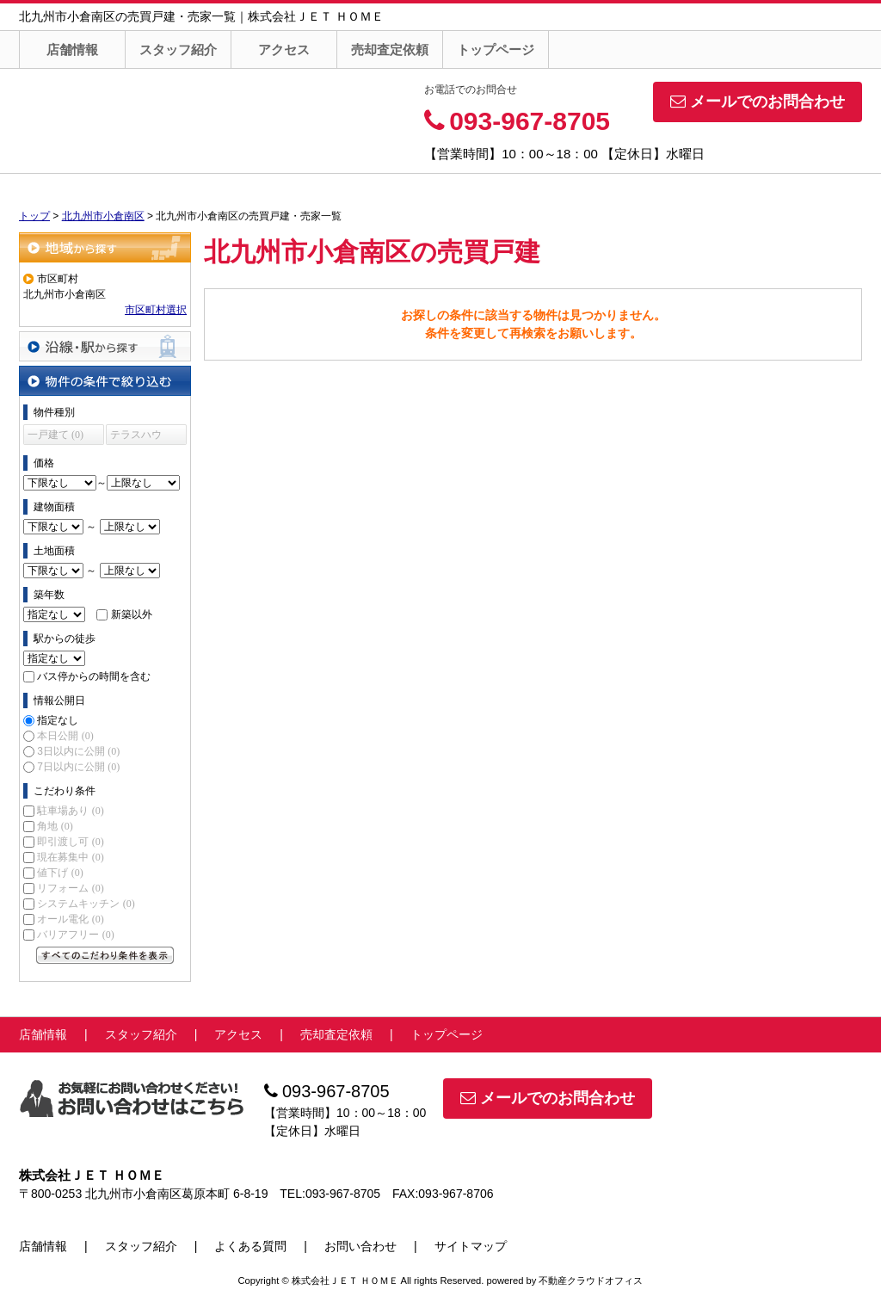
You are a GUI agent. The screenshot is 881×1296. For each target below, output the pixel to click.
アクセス (284, 49)
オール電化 (70, 919)
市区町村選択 (156, 310)
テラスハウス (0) (136, 437)
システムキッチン (85, 904)
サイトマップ (470, 1246)
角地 (54, 826)
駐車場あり (70, 811)
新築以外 (131, 614)
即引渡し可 (70, 842)
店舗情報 (72, 49)
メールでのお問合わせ (757, 101)
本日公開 (65, 736)
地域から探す (105, 247)
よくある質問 (250, 1246)
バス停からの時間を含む (94, 676)
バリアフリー (75, 935)
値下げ (60, 873)
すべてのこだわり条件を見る (105, 955)
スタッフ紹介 (178, 49)
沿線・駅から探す (105, 346)
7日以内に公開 (78, 767)
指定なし (57, 720)
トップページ (495, 49)
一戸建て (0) (55, 435)
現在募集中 (70, 857)
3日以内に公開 (78, 751)
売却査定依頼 (389, 49)
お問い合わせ (360, 1246)
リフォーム (70, 888)
